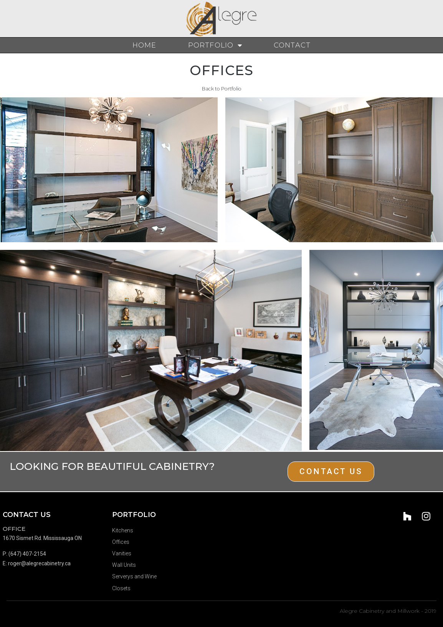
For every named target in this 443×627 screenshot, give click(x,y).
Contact (292, 45)
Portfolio (215, 45)
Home (144, 45)
